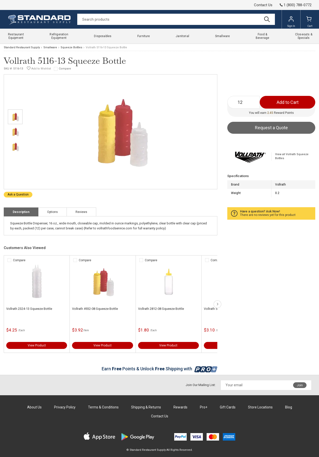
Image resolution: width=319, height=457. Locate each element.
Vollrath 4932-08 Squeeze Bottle (95, 309)
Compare (65, 68)
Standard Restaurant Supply (22, 47)
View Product (37, 345)
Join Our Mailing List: (201, 385)
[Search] (176, 19)
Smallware (50, 47)
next (217, 304)
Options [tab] (52, 212)
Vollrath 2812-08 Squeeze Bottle (161, 309)
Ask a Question (18, 194)
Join (300, 385)
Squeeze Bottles (71, 47)
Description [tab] (21, 212)
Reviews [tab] (81, 212)
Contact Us (263, 5)
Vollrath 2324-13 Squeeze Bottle (29, 309)
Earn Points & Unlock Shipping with (160, 368)
